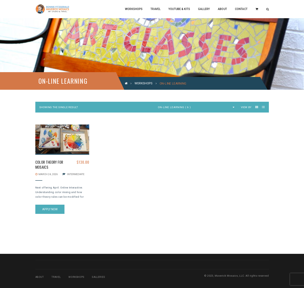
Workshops (144, 83)
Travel (56, 277)
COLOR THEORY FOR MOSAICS (49, 164)
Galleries (98, 277)
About (39, 277)
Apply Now (49, 209)
